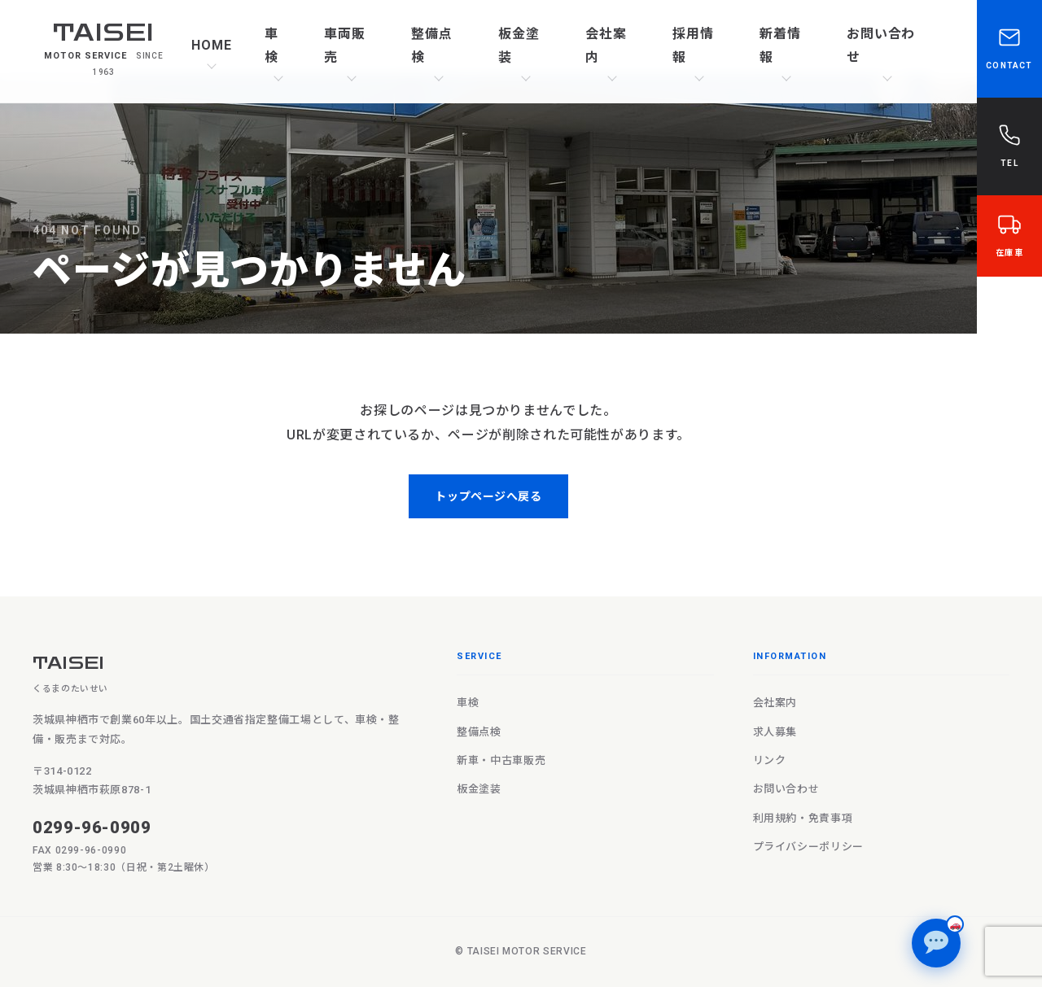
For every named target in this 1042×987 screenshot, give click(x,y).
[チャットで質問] (936, 943)
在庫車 (1009, 234)
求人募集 (775, 732)
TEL (1009, 145)
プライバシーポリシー (808, 847)
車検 (271, 45)
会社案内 (606, 45)
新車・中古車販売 (501, 760)
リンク (769, 760)
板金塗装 (519, 45)
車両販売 (345, 45)
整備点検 (432, 45)
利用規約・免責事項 (803, 818)
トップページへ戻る (488, 496)
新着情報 (780, 45)
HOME (211, 45)
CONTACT (1009, 47)
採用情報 (693, 45)
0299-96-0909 (92, 827)
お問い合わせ (881, 45)
